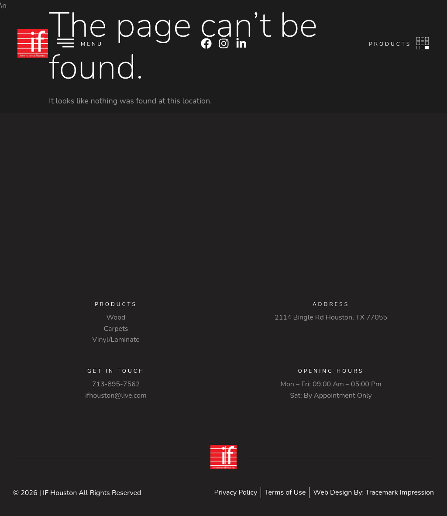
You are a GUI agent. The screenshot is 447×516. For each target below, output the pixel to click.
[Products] (423, 43)
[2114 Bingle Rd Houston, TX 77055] (223, 213)
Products (390, 44)
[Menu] (65, 43)
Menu (92, 44)
